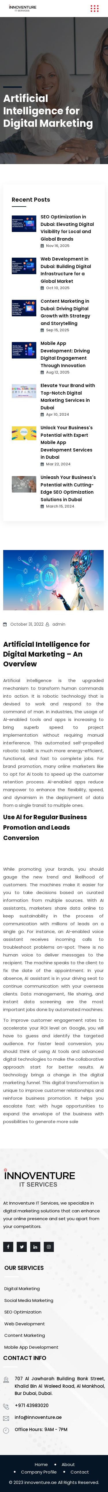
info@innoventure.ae (38, 1417)
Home (41, 1464)
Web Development (24, 1324)
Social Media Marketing (28, 1300)
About (68, 1464)
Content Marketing (24, 1335)
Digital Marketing (22, 1288)
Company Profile (39, 1472)
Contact (80, 1472)
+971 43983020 (32, 1405)
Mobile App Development (31, 1347)
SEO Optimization (22, 1312)
